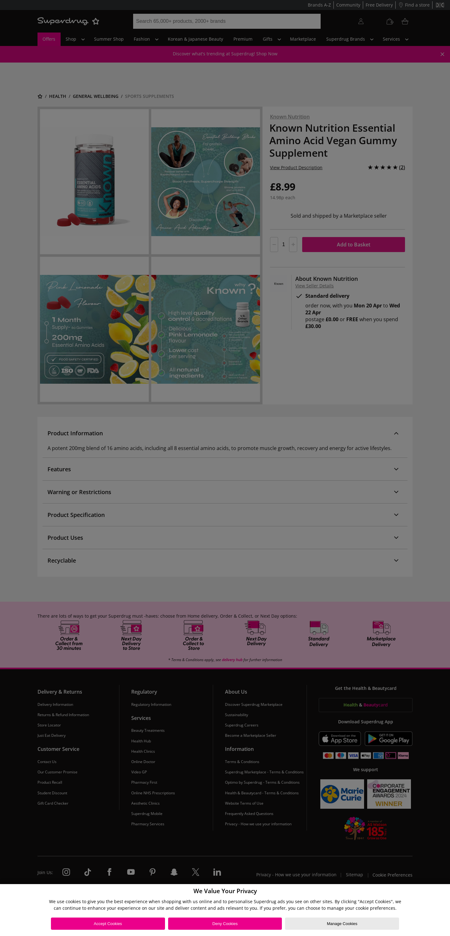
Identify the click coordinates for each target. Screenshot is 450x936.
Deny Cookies (225, 923)
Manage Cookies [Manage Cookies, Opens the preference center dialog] (342, 923)
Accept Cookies (108, 923)
